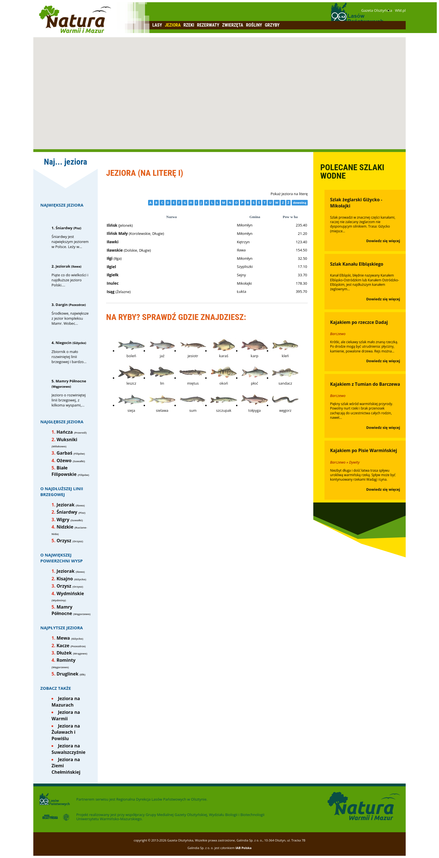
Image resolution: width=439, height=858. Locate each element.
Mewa (63, 638)
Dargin (62, 304)
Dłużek (64, 653)
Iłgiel (111, 266)
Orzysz (64, 540)
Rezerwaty (208, 25)
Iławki (112, 241)
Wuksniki (67, 439)
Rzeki (188, 25)
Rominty (66, 660)
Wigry (63, 519)
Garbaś (64, 453)
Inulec (113, 283)
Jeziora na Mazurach (66, 701)
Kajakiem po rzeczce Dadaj (359, 322)
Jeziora (173, 25)
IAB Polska (243, 848)
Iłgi (110, 258)
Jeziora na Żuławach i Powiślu (66, 732)
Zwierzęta (232, 25)
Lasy (157, 25)
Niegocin (64, 342)
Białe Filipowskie (64, 471)
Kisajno (65, 579)
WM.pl (400, 10)
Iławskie (115, 250)
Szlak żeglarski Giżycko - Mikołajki (356, 203)
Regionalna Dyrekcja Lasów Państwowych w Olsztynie (161, 799)
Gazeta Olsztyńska (376, 10)
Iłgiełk (112, 274)
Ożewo (64, 460)
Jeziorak (63, 266)
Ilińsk (112, 225)
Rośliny (254, 25)
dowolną (299, 202)
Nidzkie (65, 527)
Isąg (111, 291)
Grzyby (272, 25)
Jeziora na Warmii (66, 715)
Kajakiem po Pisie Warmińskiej (363, 450)
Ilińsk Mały (117, 233)
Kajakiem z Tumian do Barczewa (365, 384)
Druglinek (67, 674)
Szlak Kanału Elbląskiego (356, 264)
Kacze (63, 645)
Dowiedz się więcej (383, 240)
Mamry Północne (71, 381)
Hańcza (65, 432)
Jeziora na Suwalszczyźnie (68, 749)
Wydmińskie (70, 593)
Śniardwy (64, 227)
